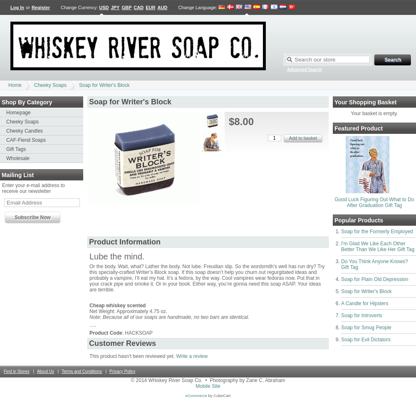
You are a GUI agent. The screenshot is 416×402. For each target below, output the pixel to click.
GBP (126, 7)
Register (41, 7)
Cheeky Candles (24, 131)
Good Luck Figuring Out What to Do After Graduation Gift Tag (374, 202)
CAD (139, 7)
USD (104, 7)
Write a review (192, 356)
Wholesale (18, 158)
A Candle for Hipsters (364, 303)
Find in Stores (17, 371)
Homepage (18, 113)
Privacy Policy (122, 371)
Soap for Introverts (361, 315)
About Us (45, 371)
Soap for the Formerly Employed (377, 231)
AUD (163, 7)
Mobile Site (208, 386)
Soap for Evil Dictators (366, 340)
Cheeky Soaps (50, 85)
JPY (115, 7)
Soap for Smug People (366, 327)
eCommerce (196, 395)
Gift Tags (16, 149)
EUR (150, 7)
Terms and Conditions (82, 371)
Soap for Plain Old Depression (374, 279)
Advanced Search (304, 69)
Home (15, 85)
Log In (17, 7)
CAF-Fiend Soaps (26, 140)
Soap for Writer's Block (104, 85)
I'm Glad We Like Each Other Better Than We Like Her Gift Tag (377, 246)
